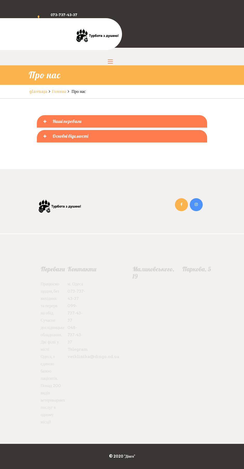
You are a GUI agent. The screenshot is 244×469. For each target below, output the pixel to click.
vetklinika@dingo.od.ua (92, 356)
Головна (59, 91)
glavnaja (38, 91)
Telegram (76, 349)
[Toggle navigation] (110, 61)
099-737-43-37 (73, 313)
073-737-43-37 (64, 15)
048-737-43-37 (73, 334)
